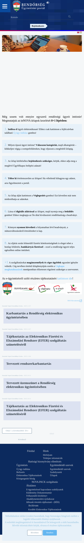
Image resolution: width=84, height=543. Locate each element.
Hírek (46, 451)
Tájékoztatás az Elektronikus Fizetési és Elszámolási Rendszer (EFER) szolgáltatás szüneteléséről (36, 340)
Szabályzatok (56, 472)
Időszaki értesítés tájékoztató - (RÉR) (43, 502)
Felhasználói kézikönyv (36, 496)
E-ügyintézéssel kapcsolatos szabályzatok (44, 489)
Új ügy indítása (20, 133)
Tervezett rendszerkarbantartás (28, 363)
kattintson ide (64, 278)
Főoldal (31, 451)
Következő (22, 439)
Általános (31, 485)
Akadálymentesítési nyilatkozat (40, 499)
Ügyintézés (22, 465)
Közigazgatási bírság (25, 478)
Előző (52, 434)
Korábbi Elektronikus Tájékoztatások (44, 509)
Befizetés (20, 472)
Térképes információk (53, 458)
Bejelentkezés (38, 26)
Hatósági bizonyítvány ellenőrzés (44, 461)
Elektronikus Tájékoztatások (29, 475)
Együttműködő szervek (61, 465)
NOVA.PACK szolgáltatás (45, 482)
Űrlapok (53, 475)
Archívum (33, 505)
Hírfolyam (47, 455)
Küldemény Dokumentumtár (39, 493)
